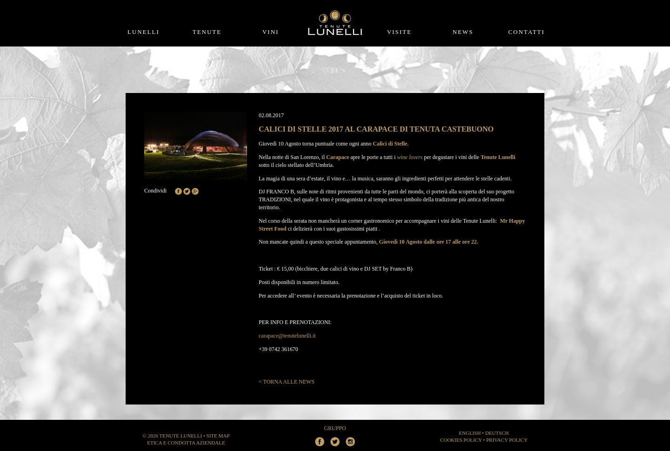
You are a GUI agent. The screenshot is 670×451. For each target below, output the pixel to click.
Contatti (526, 31)
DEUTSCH (497, 433)
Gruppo (335, 428)
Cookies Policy (461, 440)
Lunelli (143, 31)
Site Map (218, 435)
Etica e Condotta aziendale (186, 442)
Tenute (207, 31)
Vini (270, 31)
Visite (399, 31)
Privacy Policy (507, 440)
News (463, 31)
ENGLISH (470, 433)
